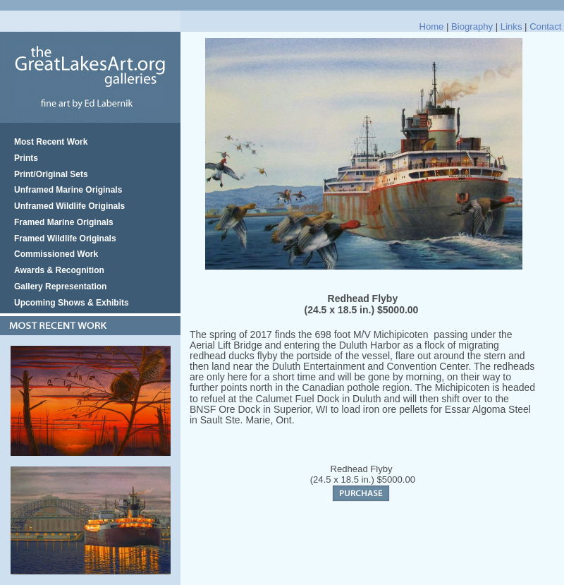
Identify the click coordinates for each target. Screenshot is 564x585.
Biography (472, 26)
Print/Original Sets (51, 174)
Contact (545, 26)
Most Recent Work (50, 142)
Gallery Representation (60, 286)
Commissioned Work (56, 254)
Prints (26, 158)
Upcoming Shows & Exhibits (71, 303)
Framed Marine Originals (64, 222)
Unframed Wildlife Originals (69, 206)
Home (431, 26)
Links (511, 26)
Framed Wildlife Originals (65, 238)
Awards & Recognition (59, 270)
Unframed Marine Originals (68, 190)
